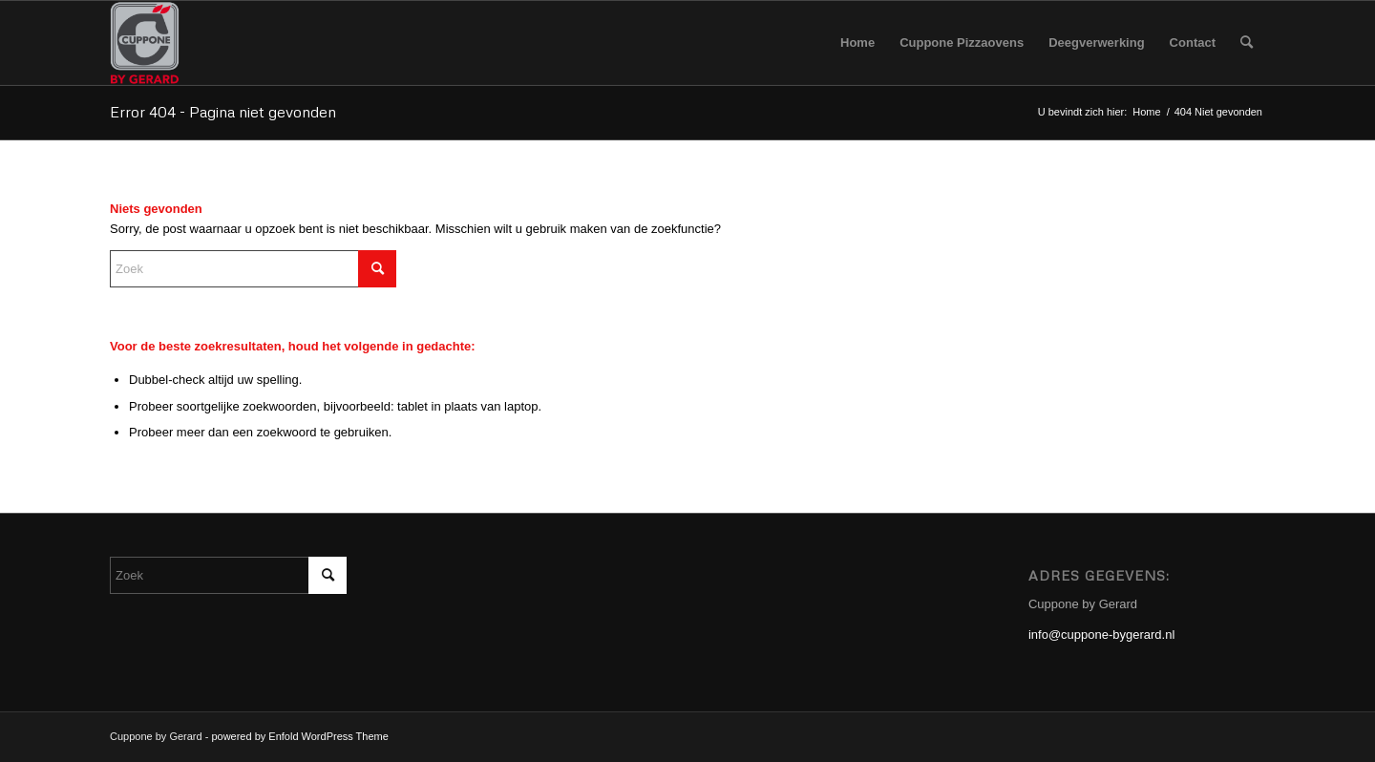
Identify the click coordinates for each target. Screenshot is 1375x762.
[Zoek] (1246, 43)
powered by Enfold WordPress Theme (299, 736)
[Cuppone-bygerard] (145, 43)
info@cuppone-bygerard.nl (1101, 634)
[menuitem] (857, 43)
